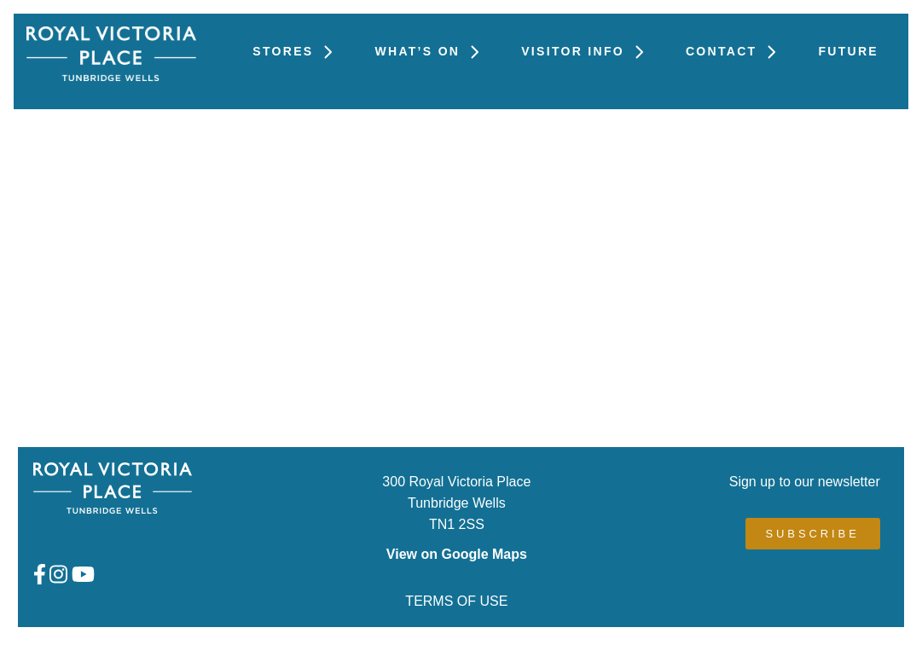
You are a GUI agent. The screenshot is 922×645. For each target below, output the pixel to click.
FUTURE (848, 51)
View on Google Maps (456, 554)
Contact (735, 51)
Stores (296, 51)
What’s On (430, 51)
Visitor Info (586, 51)
